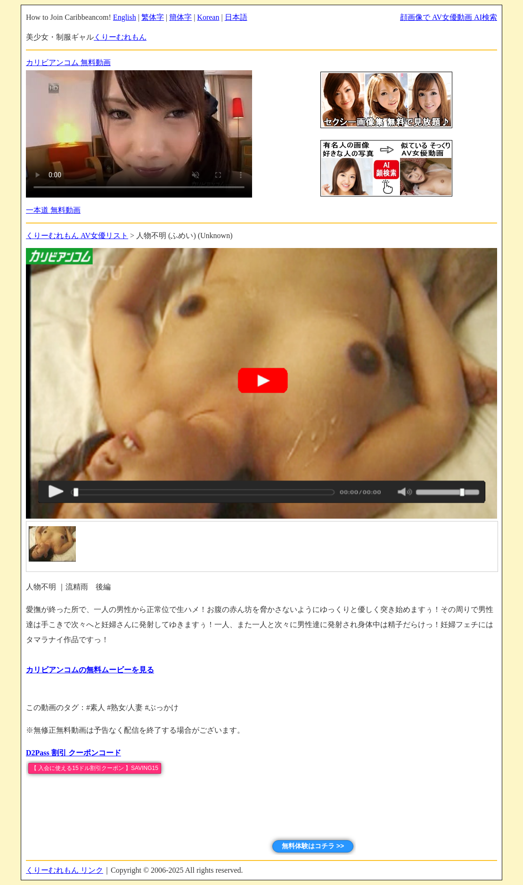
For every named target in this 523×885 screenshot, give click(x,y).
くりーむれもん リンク (64, 870)
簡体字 (180, 17)
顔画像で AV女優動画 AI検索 (448, 17)
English (124, 17)
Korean (208, 17)
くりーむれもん (120, 37)
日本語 (236, 17)
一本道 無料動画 (53, 210)
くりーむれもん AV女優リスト (77, 236)
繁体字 (152, 17)
